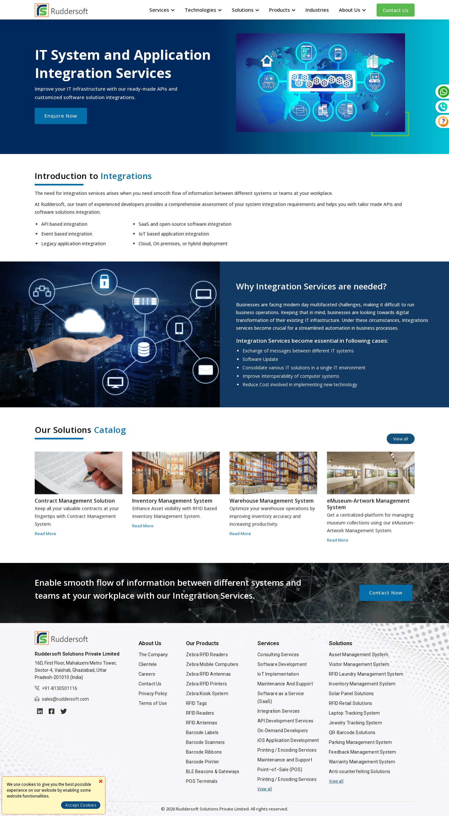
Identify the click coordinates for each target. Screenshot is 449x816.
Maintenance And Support (285, 683)
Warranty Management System (362, 761)
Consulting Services (278, 654)
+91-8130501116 (59, 688)
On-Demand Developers (282, 730)
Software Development (282, 664)
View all (264, 789)
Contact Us (395, 10)
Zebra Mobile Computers (212, 664)
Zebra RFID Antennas (208, 674)
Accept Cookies (80, 805)
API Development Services (285, 720)
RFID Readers (200, 713)
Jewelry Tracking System (355, 722)
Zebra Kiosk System (207, 693)
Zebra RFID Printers (206, 683)
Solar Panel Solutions (351, 693)
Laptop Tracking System (354, 713)
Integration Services (278, 711)
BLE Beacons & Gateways (212, 771)
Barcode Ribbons (204, 752)
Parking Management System (360, 742)
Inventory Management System (362, 683)
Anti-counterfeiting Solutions (359, 771)
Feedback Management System (362, 752)
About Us (352, 9)
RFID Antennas (201, 722)
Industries (317, 9)
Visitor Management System (359, 664)
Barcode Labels (202, 732)
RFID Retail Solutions (350, 703)
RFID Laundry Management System (366, 674)
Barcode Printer (202, 761)
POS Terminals (202, 781)
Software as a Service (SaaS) (280, 697)
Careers (147, 674)
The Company (153, 654)
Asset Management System (358, 654)
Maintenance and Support (284, 759)
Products (282, 9)
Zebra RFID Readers (207, 654)
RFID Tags (196, 703)
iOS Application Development (288, 740)
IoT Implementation (278, 674)
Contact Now (386, 592)
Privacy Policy (153, 693)
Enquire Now (60, 115)
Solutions (245, 9)
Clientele (148, 664)
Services (162, 9)
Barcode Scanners (205, 742)
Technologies (203, 9)
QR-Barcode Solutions (352, 732)
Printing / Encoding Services (287, 750)
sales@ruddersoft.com (65, 699)
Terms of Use (153, 703)
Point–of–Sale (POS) (279, 769)
